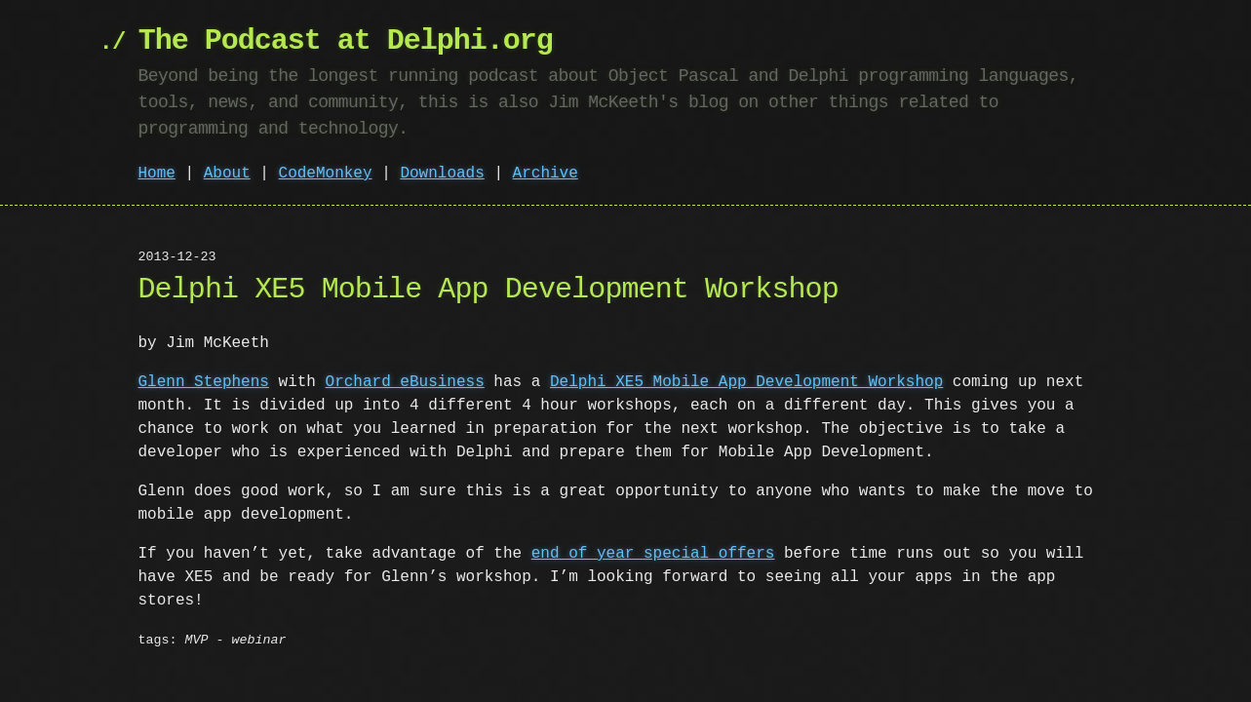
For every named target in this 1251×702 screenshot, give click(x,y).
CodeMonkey (325, 173)
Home (157, 173)
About (227, 173)
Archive (545, 173)
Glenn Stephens (203, 382)
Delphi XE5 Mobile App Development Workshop (746, 382)
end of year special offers (653, 554)
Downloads (442, 173)
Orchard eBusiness (405, 382)
